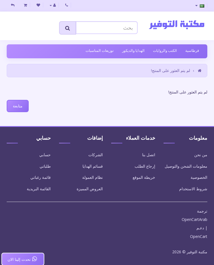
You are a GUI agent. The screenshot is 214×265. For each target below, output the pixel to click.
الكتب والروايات (165, 50)
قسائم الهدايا (92, 166)
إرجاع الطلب (145, 166)
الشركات (95, 154)
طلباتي (45, 166)
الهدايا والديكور (133, 50)
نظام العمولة (92, 177)
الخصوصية (199, 177)
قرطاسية (192, 50)
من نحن (200, 154)
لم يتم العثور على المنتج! (170, 70)
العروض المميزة (90, 188)
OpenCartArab (194, 219)
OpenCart (198, 236)
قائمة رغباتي (40, 177)
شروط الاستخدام (193, 188)
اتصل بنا (148, 154)
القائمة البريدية (39, 188)
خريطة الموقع (144, 177)
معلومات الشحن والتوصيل (186, 166)
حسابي (45, 154)
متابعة (18, 106)
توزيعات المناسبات (100, 50)
